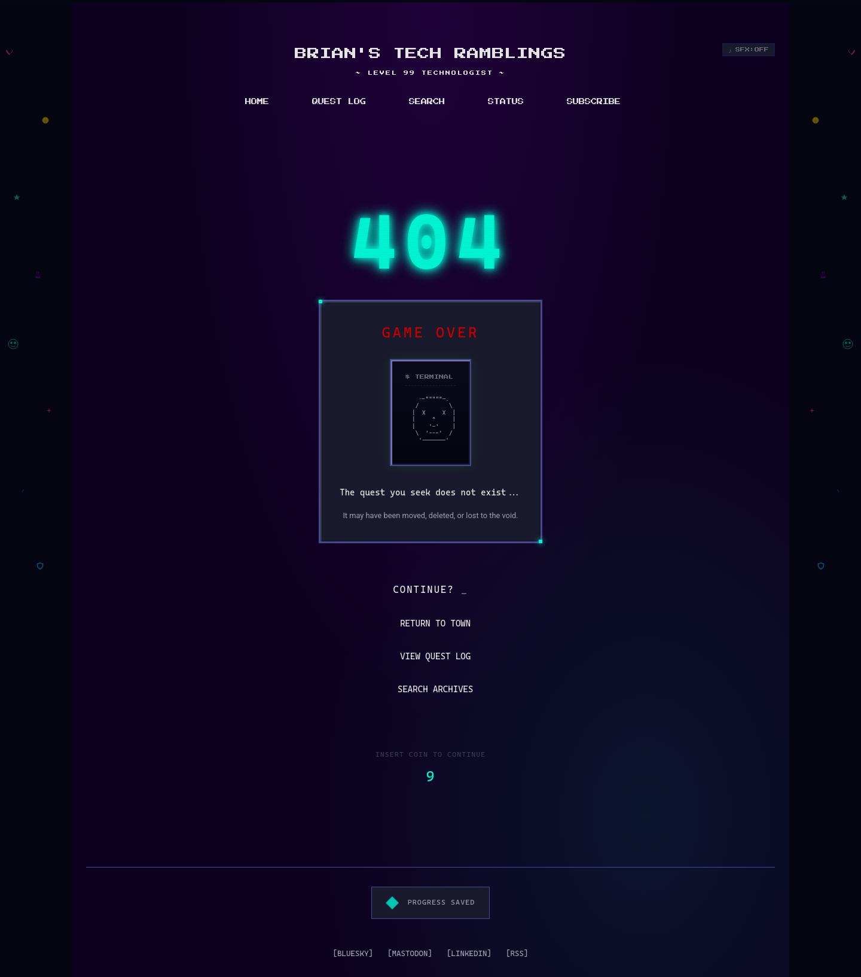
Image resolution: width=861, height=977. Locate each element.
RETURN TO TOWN (428, 624)
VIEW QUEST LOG (428, 656)
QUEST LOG (339, 102)
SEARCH (427, 102)
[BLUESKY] (353, 953)
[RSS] (517, 953)
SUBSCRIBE (594, 102)
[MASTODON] (409, 953)
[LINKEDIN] (469, 953)
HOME (257, 102)
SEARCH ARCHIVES (428, 689)
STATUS (506, 102)
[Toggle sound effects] (749, 49)
